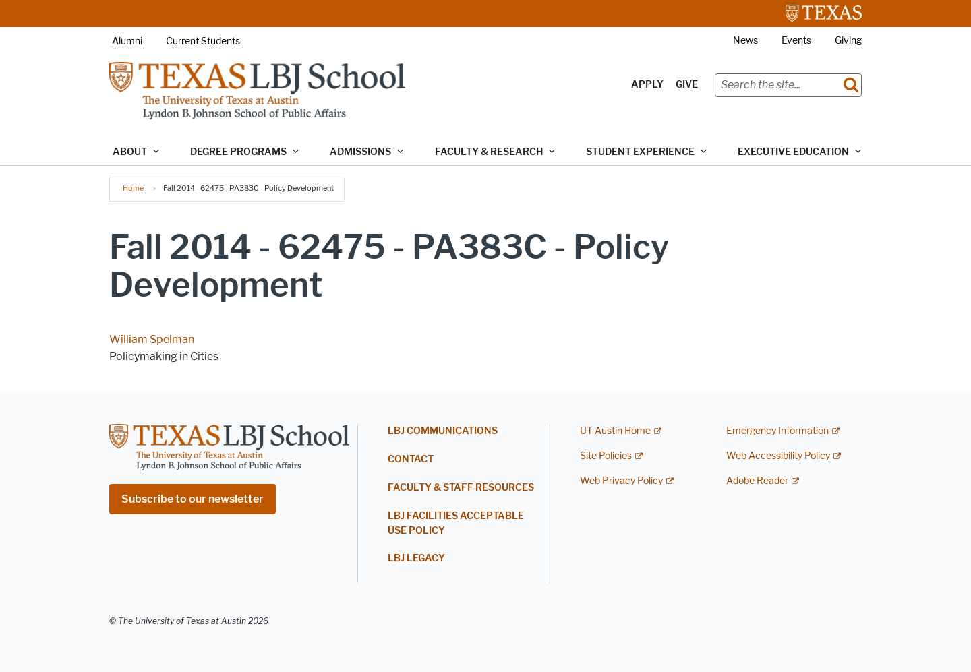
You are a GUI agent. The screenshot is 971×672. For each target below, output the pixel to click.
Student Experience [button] (640, 152)
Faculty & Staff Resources (461, 487)
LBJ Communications (443, 431)
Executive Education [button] (793, 152)
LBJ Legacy (416, 558)
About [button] (130, 152)
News (745, 41)
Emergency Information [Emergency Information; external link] (777, 431)
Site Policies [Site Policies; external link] (606, 456)
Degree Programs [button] (238, 152)
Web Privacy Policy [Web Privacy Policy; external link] (621, 481)
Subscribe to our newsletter (192, 499)
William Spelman (151, 339)
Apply (647, 84)
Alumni (127, 41)
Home (133, 188)
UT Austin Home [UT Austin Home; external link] (615, 431)
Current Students (203, 41)
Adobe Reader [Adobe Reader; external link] (757, 481)
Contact (411, 459)
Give (687, 84)
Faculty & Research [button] (489, 152)
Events (796, 41)
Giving (848, 41)
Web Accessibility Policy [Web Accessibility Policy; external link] (778, 456)
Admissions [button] (360, 152)
